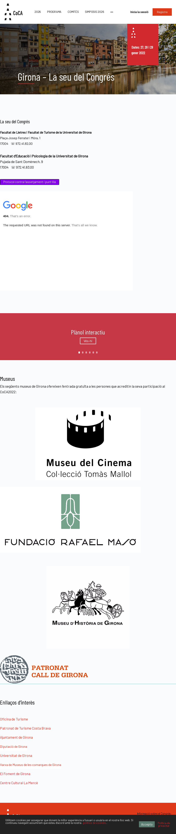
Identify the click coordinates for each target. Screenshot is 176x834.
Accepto (147, 824)
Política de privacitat (164, 824)
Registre (162, 12)
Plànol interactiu (88, 332)
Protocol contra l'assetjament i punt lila (29, 182)
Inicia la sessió (139, 12)
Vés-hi (88, 341)
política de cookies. (94, 822)
